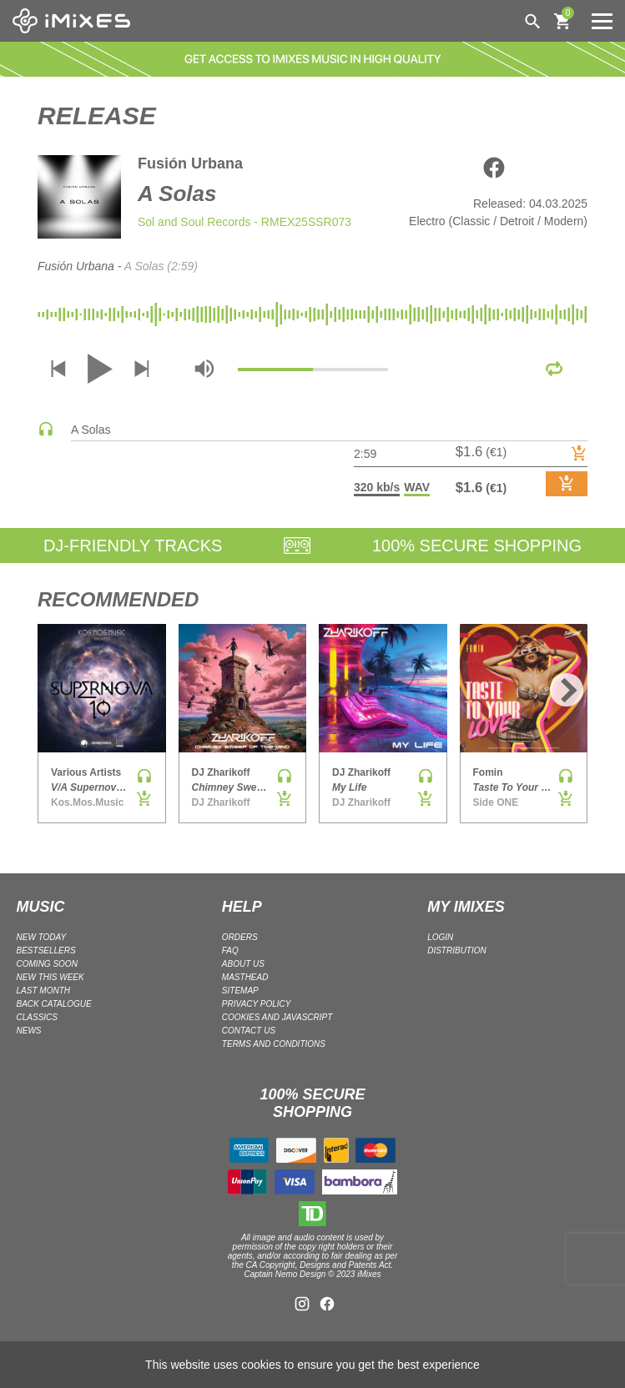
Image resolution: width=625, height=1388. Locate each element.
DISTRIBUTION (456, 950)
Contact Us (248, 1030)
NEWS (29, 1030)
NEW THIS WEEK (50, 977)
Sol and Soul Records (194, 222)
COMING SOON (47, 963)
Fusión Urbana (190, 163)
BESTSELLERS (46, 950)
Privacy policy (256, 1003)
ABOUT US (243, 963)
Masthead (245, 977)
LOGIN (440, 937)
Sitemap (240, 990)
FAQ (230, 950)
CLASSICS (37, 1017)
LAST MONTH (43, 990)
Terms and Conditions (273, 1044)
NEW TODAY (42, 937)
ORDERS (240, 937)
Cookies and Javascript (277, 1017)
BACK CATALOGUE (54, 1003)
